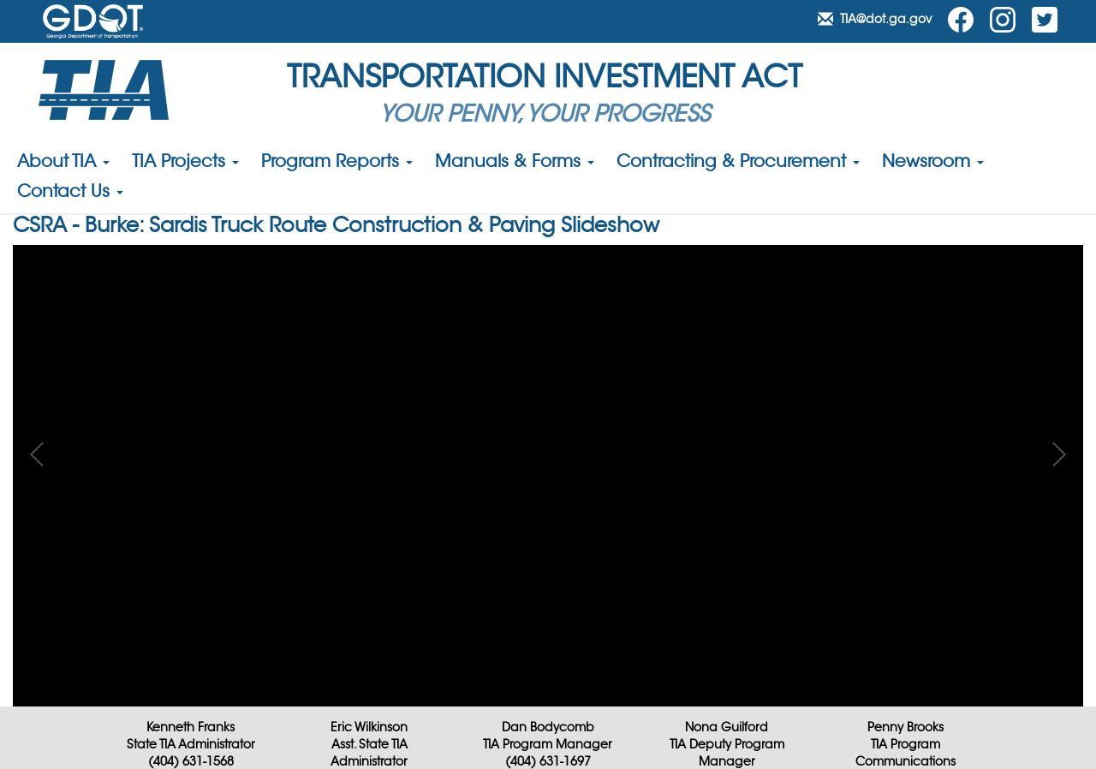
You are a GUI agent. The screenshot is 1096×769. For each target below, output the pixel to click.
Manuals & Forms (514, 162)
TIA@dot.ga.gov (876, 19)
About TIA (63, 162)
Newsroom (933, 162)
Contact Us (70, 192)
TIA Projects (185, 162)
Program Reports (337, 162)
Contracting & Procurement (738, 162)
